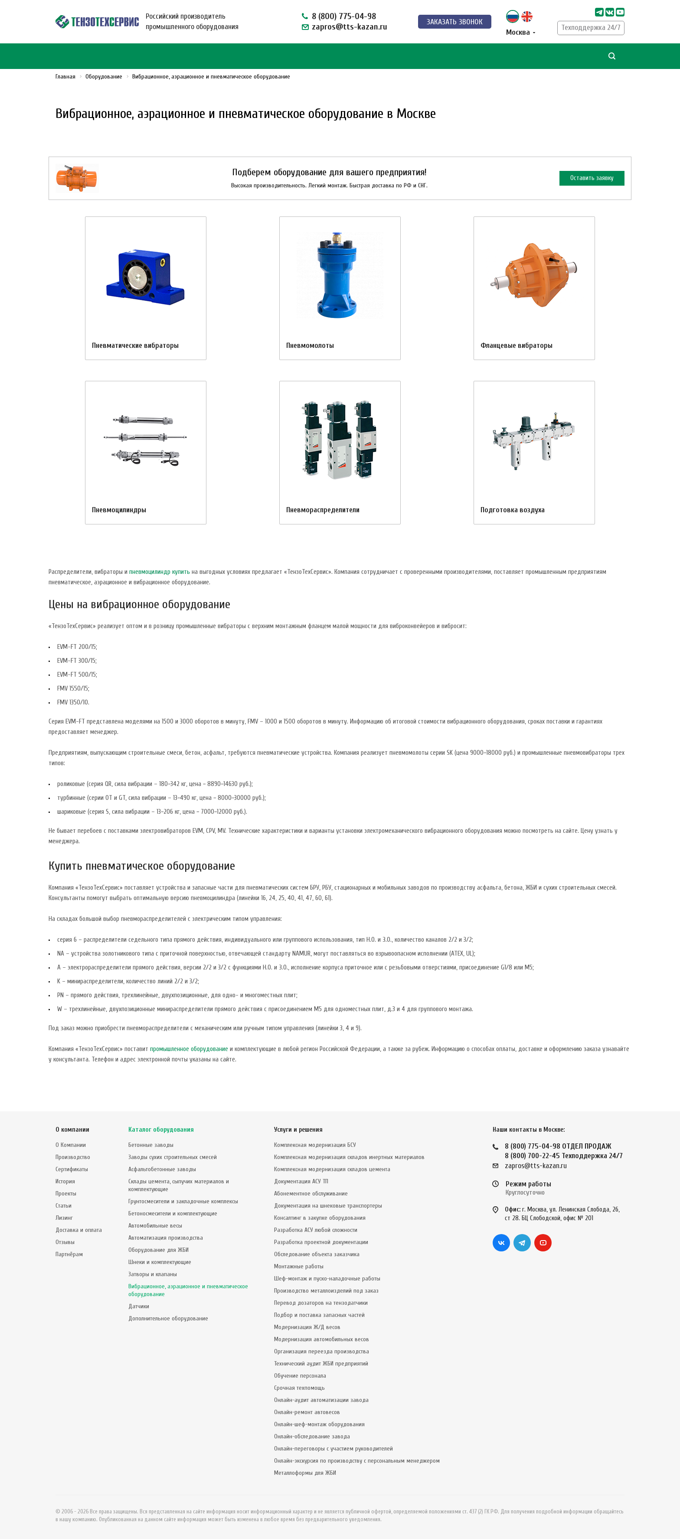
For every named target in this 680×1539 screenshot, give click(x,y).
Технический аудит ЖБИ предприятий (321, 1363)
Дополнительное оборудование (168, 1318)
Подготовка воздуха (513, 510)
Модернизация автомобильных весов (321, 1339)
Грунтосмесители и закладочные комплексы (183, 1201)
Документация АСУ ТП (301, 1181)
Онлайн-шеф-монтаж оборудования (319, 1424)
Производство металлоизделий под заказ (326, 1290)
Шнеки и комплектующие (159, 1262)
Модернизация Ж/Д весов (307, 1327)
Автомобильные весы (155, 1225)
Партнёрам (69, 1254)
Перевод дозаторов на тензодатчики (321, 1303)
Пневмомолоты (310, 345)
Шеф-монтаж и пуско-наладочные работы (327, 1278)
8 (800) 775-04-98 (344, 16)
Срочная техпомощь (299, 1388)
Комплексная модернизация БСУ (315, 1145)
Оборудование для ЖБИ (158, 1250)
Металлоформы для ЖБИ (305, 1473)
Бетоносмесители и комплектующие (172, 1213)
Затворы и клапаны (152, 1274)
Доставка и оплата (79, 1230)
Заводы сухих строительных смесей (172, 1157)
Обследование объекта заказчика (317, 1254)
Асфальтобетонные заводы (162, 1169)
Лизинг (64, 1217)
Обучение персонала (300, 1375)
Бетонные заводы (150, 1145)
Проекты (66, 1193)
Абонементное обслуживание (311, 1193)
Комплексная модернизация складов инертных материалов (349, 1157)
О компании (72, 1129)
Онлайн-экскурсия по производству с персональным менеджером (357, 1460)
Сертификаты (72, 1169)
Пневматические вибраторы (135, 345)
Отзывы (65, 1242)
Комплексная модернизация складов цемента (332, 1169)
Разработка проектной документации (321, 1242)
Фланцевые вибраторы (516, 345)
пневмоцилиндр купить (159, 572)
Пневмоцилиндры (119, 510)
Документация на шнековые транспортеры (328, 1205)
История (65, 1181)
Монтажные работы (299, 1266)
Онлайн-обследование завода (312, 1436)
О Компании (71, 1145)
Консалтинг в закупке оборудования (320, 1217)
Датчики (138, 1306)
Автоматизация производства (165, 1237)
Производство (73, 1157)
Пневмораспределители (323, 510)
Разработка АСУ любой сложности (315, 1230)
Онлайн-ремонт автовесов (307, 1412)
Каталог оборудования (161, 1129)
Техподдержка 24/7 (591, 27)
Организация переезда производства (321, 1351)
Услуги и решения (298, 1129)
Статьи (64, 1205)
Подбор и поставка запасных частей (319, 1315)
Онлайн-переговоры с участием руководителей (333, 1448)
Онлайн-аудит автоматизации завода (321, 1400)
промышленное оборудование (189, 1049)
